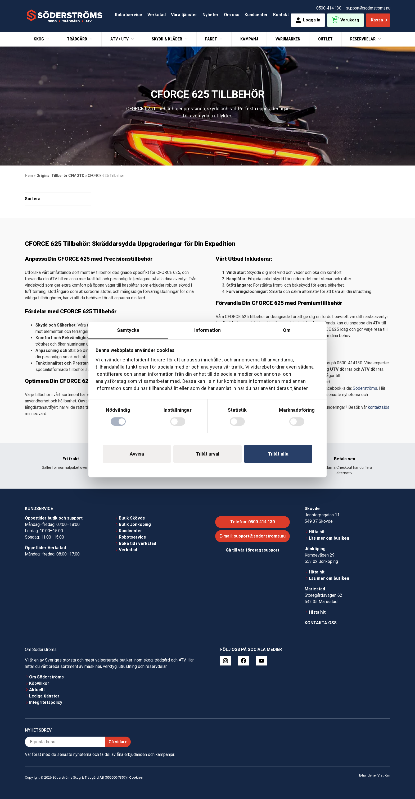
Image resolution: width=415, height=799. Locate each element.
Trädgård (77, 39)
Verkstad (156, 14)
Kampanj (249, 39)
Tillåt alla (278, 454)
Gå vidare (118, 741)
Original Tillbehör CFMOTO (60, 175)
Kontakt (281, 14)
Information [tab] (207, 330)
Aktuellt (37, 689)
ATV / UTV (120, 39)
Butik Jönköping (135, 524)
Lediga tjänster (44, 696)
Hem (29, 175)
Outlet (325, 39)
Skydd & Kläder (167, 39)
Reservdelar (363, 39)
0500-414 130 (328, 8)
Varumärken (288, 39)
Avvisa (137, 454)
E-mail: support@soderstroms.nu (252, 536)
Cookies (136, 777)
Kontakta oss (321, 622)
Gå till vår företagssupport (252, 550)
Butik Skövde (132, 518)
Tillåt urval (207, 454)
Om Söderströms (46, 676)
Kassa (380, 19)
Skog (39, 39)
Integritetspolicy (45, 702)
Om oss (231, 14)
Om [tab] (287, 330)
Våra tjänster (184, 14)
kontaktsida (378, 407)
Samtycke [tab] (128, 330)
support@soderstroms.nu (368, 8)
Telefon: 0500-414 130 (252, 521)
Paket (211, 39)
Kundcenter (256, 14)
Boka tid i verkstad (137, 543)
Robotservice (128, 14)
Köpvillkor (39, 683)
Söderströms (365, 388)
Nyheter (210, 14)
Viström (383, 775)
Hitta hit (316, 531)
